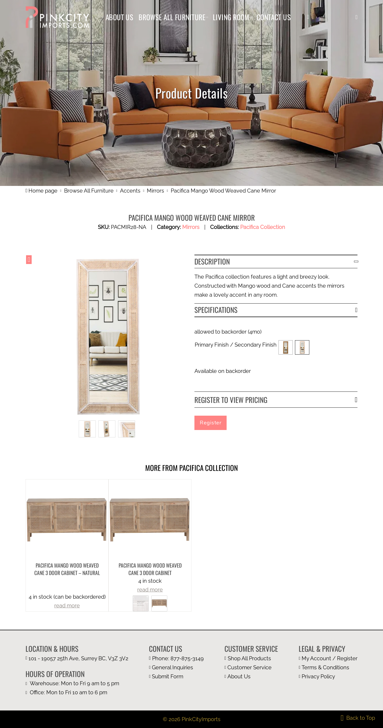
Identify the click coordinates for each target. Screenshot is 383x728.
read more (67, 606)
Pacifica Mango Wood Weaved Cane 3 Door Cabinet (150, 568)
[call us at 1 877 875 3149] (176, 658)
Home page (41, 191)
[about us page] (251, 676)
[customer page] (251, 667)
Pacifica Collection (262, 227)
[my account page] (328, 658)
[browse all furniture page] (251, 658)
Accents (130, 191)
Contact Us (274, 17)
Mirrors (155, 191)
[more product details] (67, 520)
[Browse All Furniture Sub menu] (206, 17)
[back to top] (358, 718)
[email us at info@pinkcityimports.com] (176, 667)
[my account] (308, 17)
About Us (119, 17)
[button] (356, 17)
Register (210, 422)
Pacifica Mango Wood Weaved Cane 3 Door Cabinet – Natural (67, 568)
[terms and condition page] (328, 667)
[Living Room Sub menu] (250, 17)
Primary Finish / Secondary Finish (236, 345)
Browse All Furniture (172, 17)
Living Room (231, 17)
